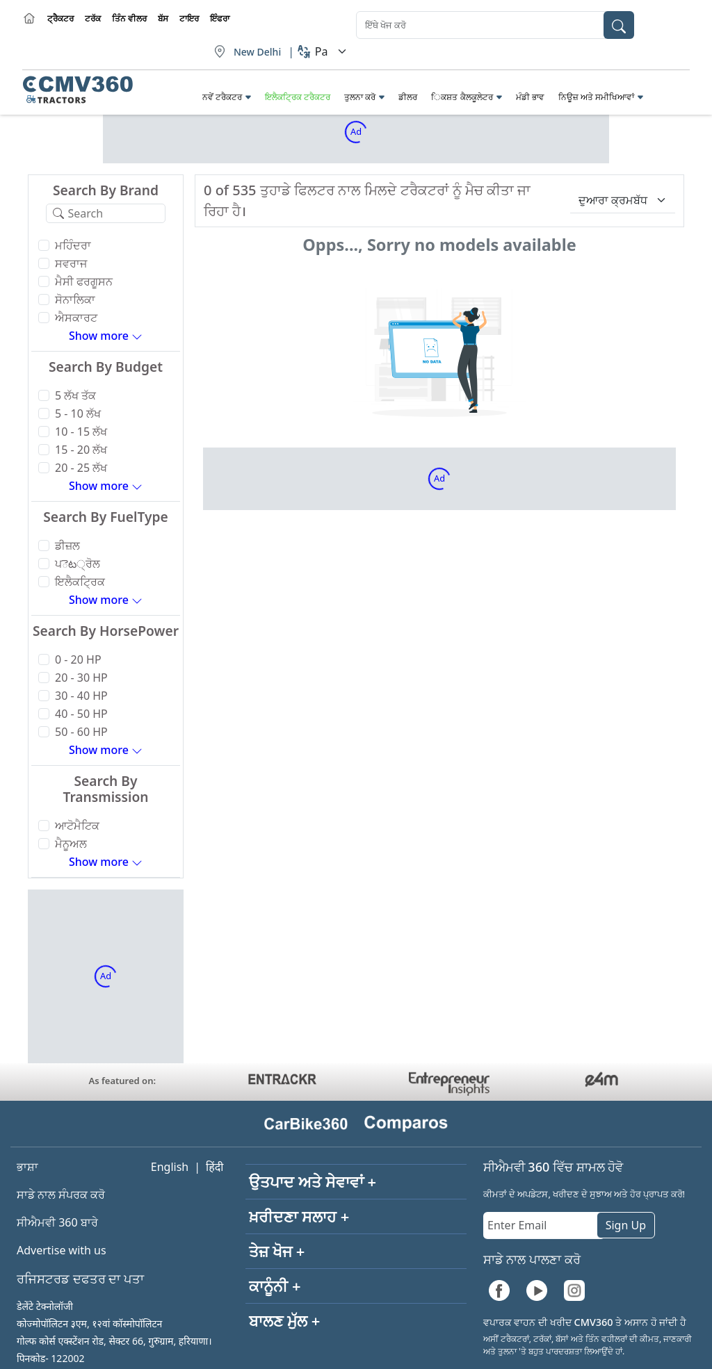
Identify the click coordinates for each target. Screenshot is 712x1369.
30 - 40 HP (81, 695)
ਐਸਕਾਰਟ (76, 317)
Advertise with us (61, 1250)
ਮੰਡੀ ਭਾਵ (530, 97)
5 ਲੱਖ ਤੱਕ (75, 395)
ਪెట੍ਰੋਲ (77, 563)
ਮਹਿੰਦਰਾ (73, 245)
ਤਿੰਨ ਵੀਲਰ (129, 18)
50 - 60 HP (81, 731)
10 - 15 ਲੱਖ (81, 431)
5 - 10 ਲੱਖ (78, 413)
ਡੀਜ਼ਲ (67, 545)
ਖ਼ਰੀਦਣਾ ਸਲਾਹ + (299, 1216)
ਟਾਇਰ (189, 18)
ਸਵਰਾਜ (71, 263)
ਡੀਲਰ (407, 97)
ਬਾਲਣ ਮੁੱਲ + (284, 1320)
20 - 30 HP (81, 677)
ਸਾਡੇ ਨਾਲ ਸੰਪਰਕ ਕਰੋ (61, 1194)
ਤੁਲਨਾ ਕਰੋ (359, 97)
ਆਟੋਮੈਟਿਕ (77, 825)
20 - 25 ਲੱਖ (81, 467)
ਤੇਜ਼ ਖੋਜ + (277, 1250)
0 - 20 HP (78, 659)
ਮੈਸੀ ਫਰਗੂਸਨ (84, 281)
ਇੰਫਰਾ (219, 18)
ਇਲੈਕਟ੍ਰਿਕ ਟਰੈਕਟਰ (297, 97)
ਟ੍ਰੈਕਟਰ (60, 18)
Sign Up (626, 1225)
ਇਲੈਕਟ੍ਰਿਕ (80, 581)
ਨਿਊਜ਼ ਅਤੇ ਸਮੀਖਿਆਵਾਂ (596, 97)
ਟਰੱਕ (93, 18)
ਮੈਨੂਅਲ (71, 843)
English (169, 1166)
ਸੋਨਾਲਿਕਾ (75, 299)
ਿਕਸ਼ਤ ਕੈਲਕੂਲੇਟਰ (461, 97)
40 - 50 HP (81, 713)
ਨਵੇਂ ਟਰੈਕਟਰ (222, 97)
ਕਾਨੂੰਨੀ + (274, 1285)
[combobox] (495, 25)
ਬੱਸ (163, 18)
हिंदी (214, 1166)
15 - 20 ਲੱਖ (81, 449)
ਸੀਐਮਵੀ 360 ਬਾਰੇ (57, 1222)
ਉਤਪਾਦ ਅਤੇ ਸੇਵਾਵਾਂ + (312, 1181)
